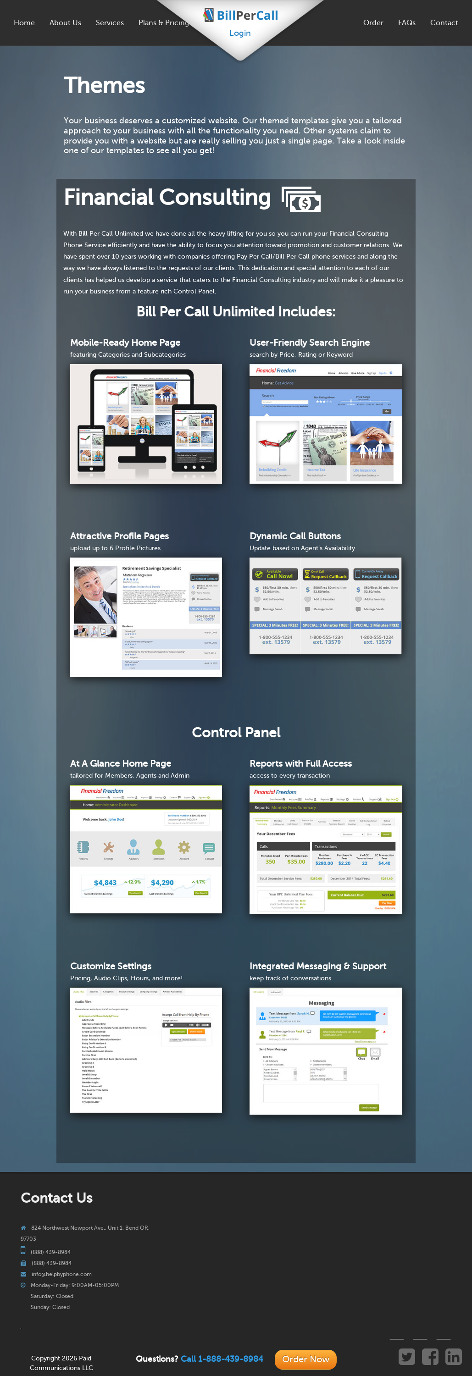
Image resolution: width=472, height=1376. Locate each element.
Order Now (305, 1359)
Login (240, 33)
